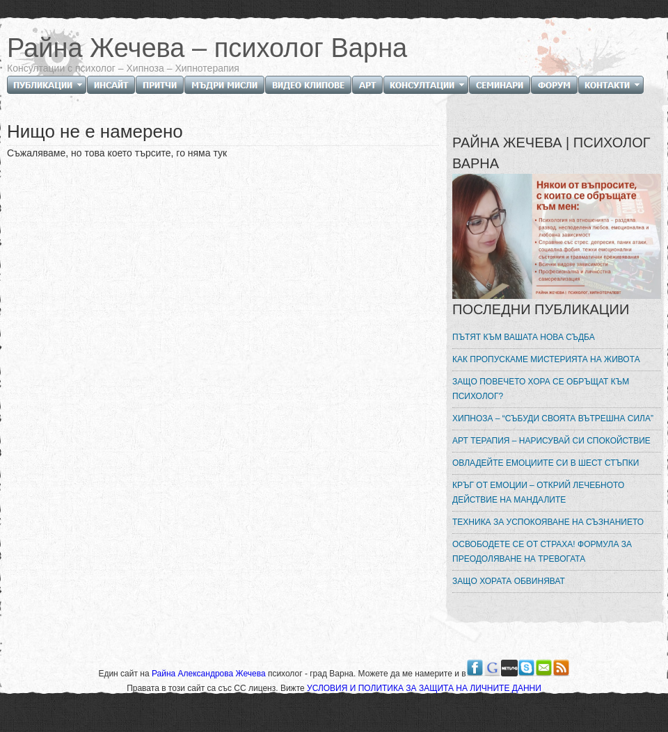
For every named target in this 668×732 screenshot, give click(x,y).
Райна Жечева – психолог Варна (207, 48)
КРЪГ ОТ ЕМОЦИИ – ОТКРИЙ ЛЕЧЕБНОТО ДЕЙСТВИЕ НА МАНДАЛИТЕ (538, 492)
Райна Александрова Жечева (210, 673)
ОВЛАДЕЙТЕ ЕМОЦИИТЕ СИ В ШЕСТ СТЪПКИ (545, 463)
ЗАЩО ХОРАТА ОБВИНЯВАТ (508, 581)
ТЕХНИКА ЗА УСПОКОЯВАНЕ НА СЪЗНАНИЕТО (548, 522)
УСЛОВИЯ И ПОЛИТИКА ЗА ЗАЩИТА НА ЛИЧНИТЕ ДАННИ (424, 688)
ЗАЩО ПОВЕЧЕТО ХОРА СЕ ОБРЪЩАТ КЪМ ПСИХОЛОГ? (540, 389)
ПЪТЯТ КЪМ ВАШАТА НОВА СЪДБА (523, 337)
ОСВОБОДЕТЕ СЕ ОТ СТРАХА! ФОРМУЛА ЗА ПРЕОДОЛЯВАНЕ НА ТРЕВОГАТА (542, 551)
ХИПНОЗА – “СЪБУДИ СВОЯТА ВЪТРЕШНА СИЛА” (552, 418)
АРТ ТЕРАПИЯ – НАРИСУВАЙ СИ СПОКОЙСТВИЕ (551, 441)
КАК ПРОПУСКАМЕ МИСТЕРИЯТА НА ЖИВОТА (546, 359)
